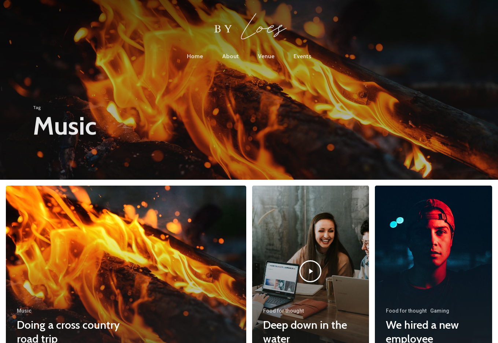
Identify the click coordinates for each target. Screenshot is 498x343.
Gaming (439, 311)
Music (24, 311)
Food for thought (283, 311)
